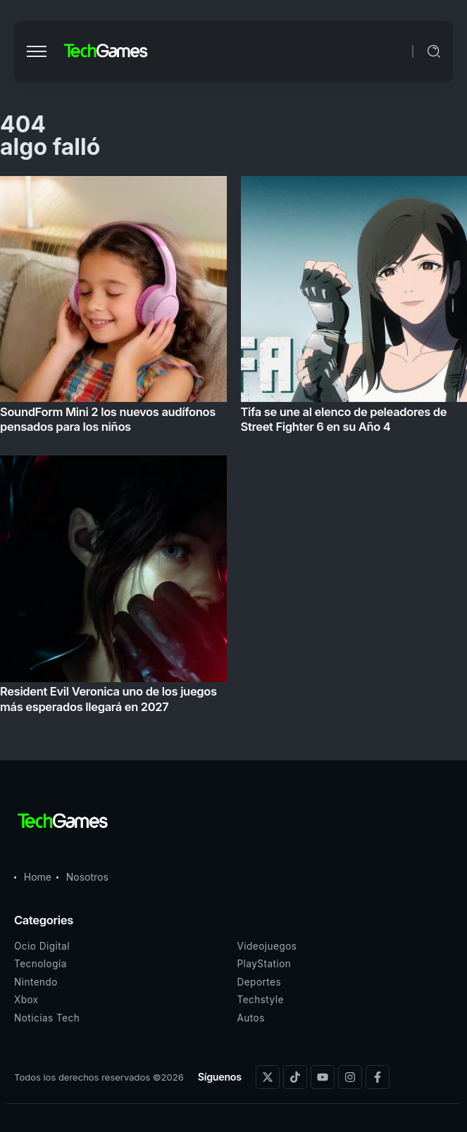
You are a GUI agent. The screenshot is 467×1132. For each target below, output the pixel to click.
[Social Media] (268, 1077)
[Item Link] (233, 449)
